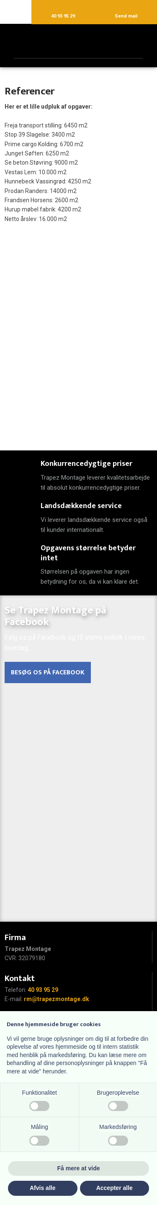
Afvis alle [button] (42, 1188)
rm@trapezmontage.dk (56, 999)
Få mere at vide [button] (78, 1168)
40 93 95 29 (43, 989)
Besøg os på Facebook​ (48, 672)
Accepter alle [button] (114, 1188)
